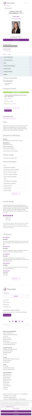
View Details (16, 108)
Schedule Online (16, 39)
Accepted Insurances (8, 71)
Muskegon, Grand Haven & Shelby (10, 349)
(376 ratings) (18, 18)
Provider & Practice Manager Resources (11, 358)
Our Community (24, 394)
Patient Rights (22, 399)
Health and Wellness (7, 379)
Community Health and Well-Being (10, 334)
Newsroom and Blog (7, 339)
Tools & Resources (7, 306)
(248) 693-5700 (6, 50)
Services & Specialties (8, 57)
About (5, 63)
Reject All (15, 411)
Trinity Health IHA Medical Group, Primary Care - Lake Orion (15, 95)
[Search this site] (16, 324)
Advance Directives (7, 374)
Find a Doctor (6, 300)
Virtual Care (5, 389)
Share (9, 54)
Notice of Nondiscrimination (11, 399)
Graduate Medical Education (9, 367)
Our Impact (6, 395)
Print (4, 54)
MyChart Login (6, 382)
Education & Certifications (9, 65)
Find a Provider (7, 315)
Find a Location (6, 302)
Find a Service (6, 304)
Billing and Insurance (7, 375)
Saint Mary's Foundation (8, 350)
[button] (28, 2)
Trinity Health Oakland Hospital (9, 118)
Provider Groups (7, 68)
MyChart (16, 296)
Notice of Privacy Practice (10, 397)
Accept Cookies (16, 414)
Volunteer (5, 354)
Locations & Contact (8, 60)
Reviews (5, 74)
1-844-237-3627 (6, 293)
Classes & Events (6, 377)
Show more (16, 193)
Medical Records (6, 380)
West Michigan (6, 362)
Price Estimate (6, 384)
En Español (5, 387)
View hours (14, 103)
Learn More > (6, 212)
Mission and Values (7, 337)
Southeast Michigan (7, 352)
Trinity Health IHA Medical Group (10, 342)
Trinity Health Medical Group (9, 344)
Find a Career (6, 366)
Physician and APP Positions (9, 369)
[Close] (30, 402)
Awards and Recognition (8, 333)
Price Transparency (7, 385)
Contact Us (5, 336)
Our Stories (13, 395)
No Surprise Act (6, 341)
